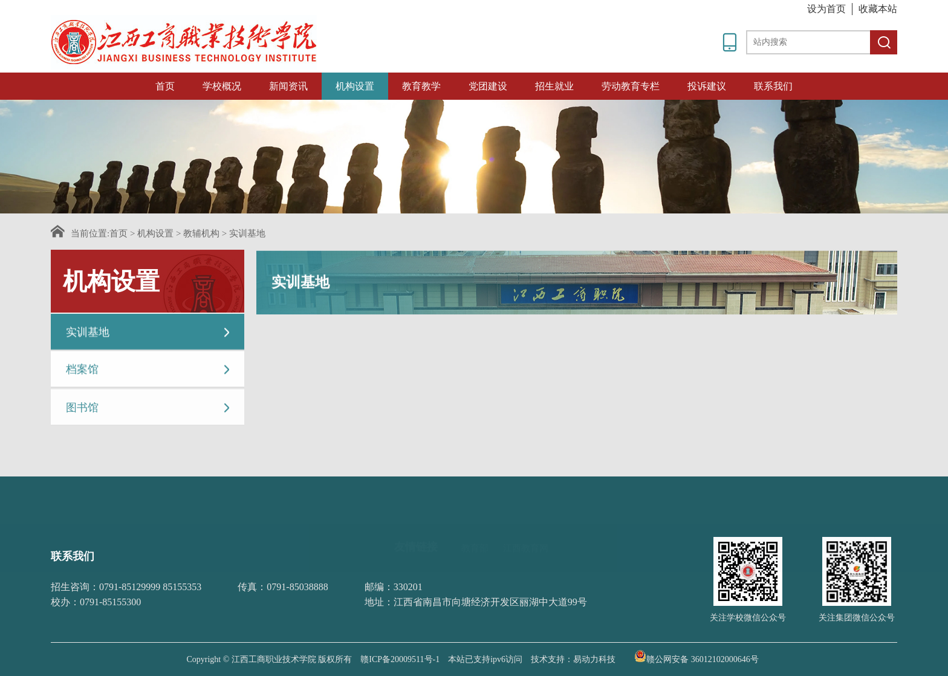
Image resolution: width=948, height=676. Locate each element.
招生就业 (554, 86)
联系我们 (773, 86)
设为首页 (826, 9)
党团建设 (488, 86)
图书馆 (149, 410)
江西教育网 (525, 526)
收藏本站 (878, 9)
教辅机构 (201, 233)
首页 (165, 86)
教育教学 (421, 86)
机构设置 (355, 86)
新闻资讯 (288, 86)
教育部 (475, 526)
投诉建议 (706, 86)
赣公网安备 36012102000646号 (696, 656)
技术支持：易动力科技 (573, 659)
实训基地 (247, 233)
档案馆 (149, 371)
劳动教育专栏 (631, 86)
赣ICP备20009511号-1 (400, 659)
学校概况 (222, 86)
